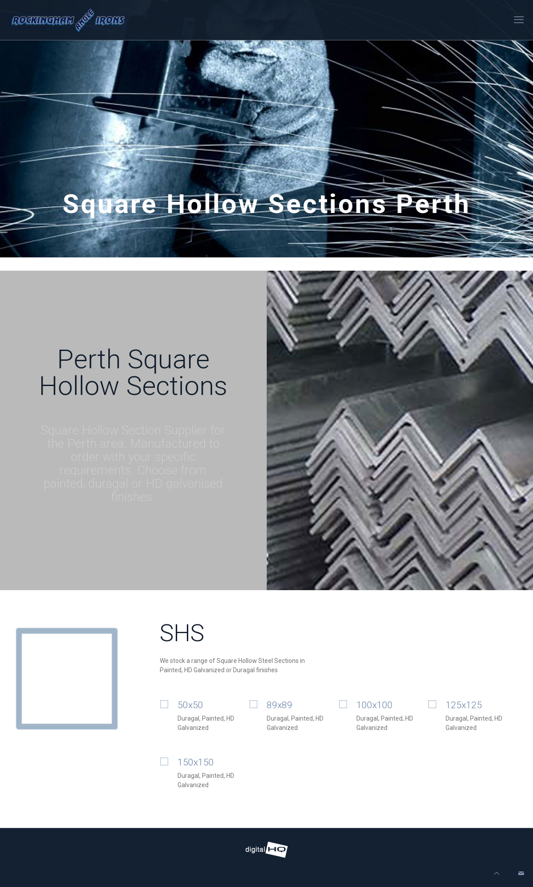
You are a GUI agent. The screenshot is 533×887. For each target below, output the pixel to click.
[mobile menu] (518, 20)
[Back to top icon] (497, 873)
